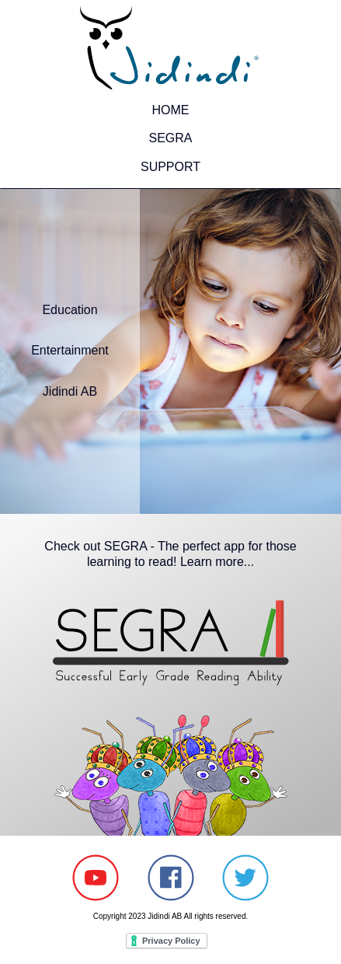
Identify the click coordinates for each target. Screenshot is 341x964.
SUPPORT (170, 166)
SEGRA (170, 138)
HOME (171, 110)
